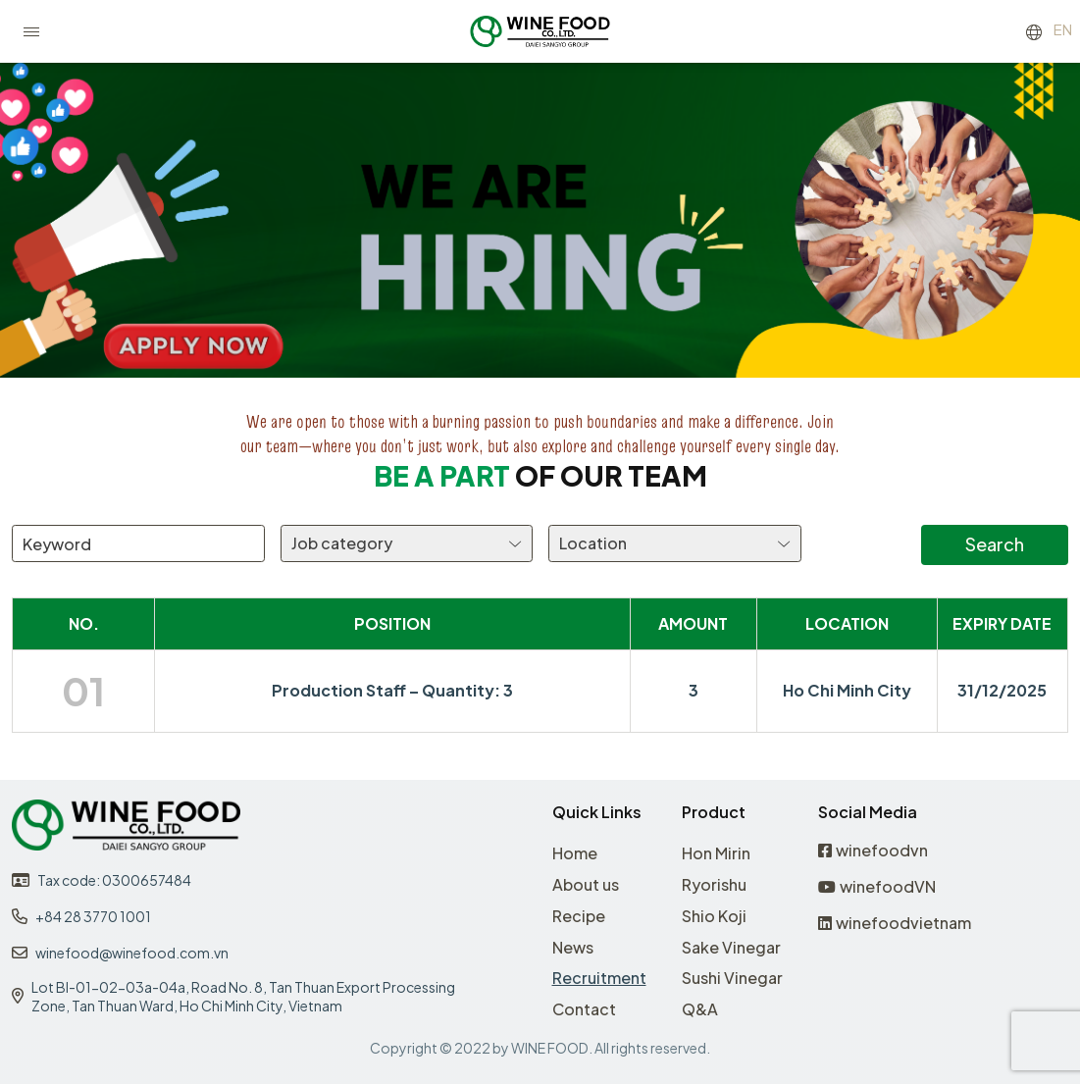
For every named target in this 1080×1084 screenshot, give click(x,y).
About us (585, 884)
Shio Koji (714, 915)
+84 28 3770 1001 (93, 916)
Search (994, 544)
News (572, 947)
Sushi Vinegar (732, 977)
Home (574, 853)
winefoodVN (877, 887)
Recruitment (599, 977)
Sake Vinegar (731, 947)
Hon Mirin (716, 853)
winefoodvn (873, 851)
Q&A (700, 1009)
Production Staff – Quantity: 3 (392, 690)
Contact (584, 1009)
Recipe (578, 915)
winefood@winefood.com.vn (132, 952)
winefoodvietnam (894, 923)
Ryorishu (714, 884)
